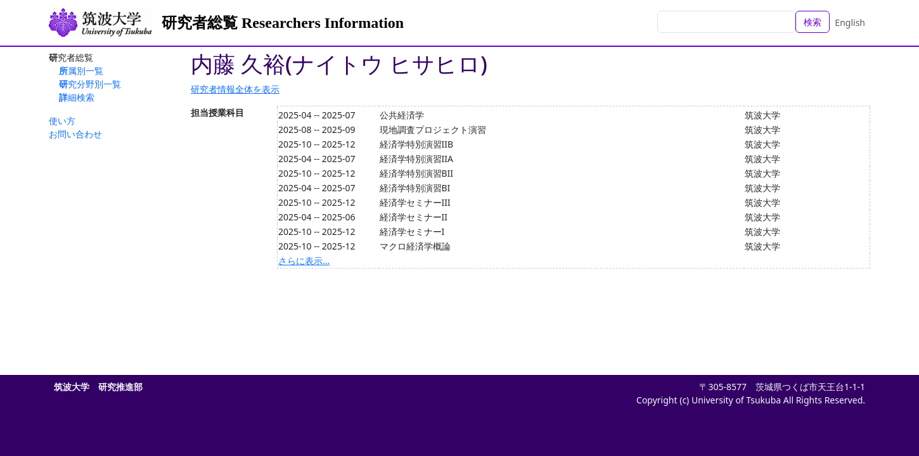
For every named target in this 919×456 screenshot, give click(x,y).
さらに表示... (304, 261)
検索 (812, 22)
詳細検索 (76, 97)
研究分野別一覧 (90, 84)
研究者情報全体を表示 (235, 89)
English (850, 22)
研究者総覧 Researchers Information (283, 23)
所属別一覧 (81, 71)
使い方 (62, 121)
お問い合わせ (75, 134)
